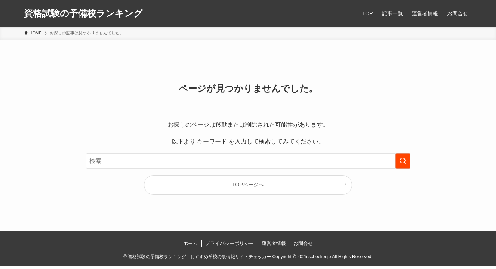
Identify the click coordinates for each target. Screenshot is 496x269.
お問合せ (303, 243)
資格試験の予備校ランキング (83, 13)
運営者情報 (274, 243)
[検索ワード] (248, 161)
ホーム (190, 243)
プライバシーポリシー (229, 243)
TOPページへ (248, 185)
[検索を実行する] (402, 161)
